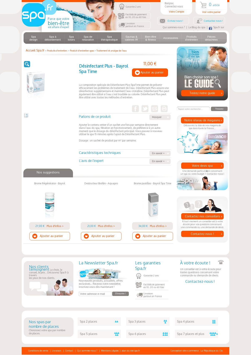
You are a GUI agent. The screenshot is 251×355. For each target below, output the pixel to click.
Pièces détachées (211, 38)
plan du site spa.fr (131, 350)
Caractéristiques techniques (125, 153)
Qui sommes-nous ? (174, 27)
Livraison (56, 350)
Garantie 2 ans (133, 6)
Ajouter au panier (152, 72)
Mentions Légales (110, 350)
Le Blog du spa (196, 27)
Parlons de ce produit (125, 117)
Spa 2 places (100, 321)
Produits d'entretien (191, 38)
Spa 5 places (100, 334)
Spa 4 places (197, 321)
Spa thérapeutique (109, 38)
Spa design (33, 38)
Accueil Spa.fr (35, 50)
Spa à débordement (53, 38)
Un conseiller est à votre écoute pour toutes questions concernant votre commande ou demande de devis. (202, 268)
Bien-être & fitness (150, 38)
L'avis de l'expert (125, 161)
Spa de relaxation (88, 38)
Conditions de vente (38, 350)
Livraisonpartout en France (135, 25)
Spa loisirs (71, 38)
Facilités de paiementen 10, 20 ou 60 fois (136, 16)
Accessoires (170, 38)
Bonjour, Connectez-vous (176, 7)
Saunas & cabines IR (131, 38)
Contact (69, 350)
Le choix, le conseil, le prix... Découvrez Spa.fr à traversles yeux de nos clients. (49, 272)
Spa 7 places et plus (197, 334)
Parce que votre (58, 23)
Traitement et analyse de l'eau (112, 50)
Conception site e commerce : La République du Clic (196, 350)
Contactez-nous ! (202, 234)
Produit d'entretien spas (82, 50)
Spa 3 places (148, 321)
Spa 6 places (148, 334)
